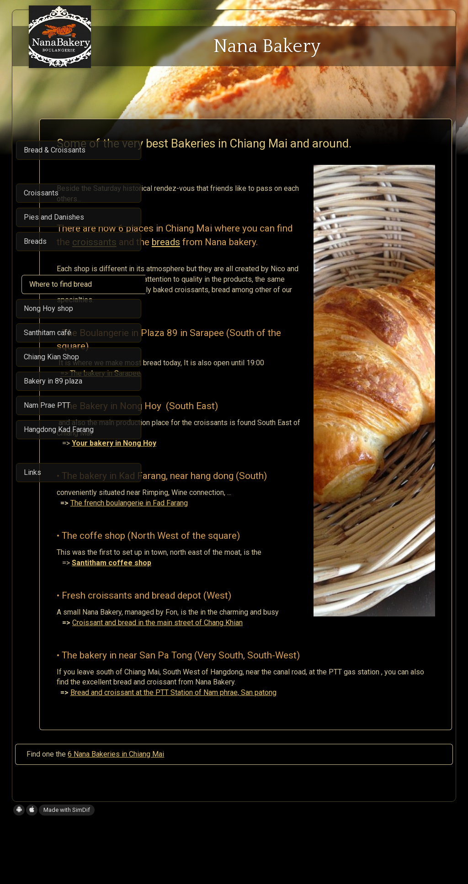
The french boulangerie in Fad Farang (234, 553)
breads (176, 271)
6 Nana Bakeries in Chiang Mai (116, 815)
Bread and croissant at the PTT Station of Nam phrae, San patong (279, 753)
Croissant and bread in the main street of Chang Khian (263, 673)
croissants (280, 258)
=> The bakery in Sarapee (206, 424)
